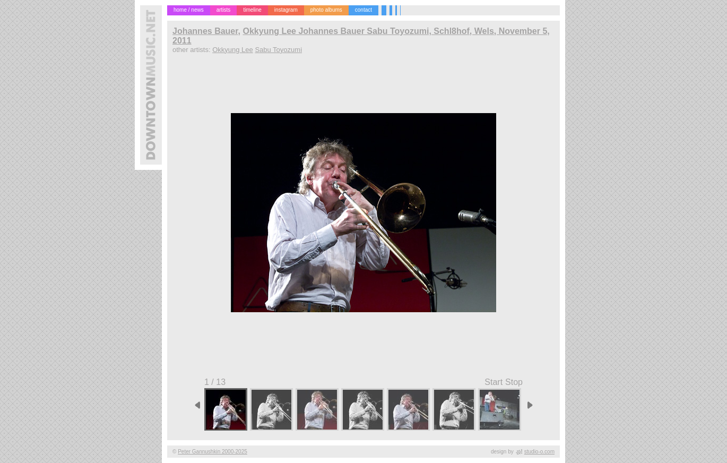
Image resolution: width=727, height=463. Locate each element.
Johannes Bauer (205, 31)
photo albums (326, 10)
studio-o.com (539, 452)
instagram (286, 10)
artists (224, 10)
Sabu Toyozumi (278, 50)
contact (363, 10)
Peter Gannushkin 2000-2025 (212, 452)
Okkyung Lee (232, 50)
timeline (252, 10)
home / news (189, 10)
